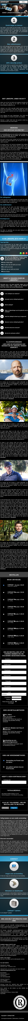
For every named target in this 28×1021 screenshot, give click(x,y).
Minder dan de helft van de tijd (11, 269)
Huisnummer (7, 675)
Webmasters (15, 1018)
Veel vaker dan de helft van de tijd (12, 264)
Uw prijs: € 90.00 (19, 606)
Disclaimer (11, 398)
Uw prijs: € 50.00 (19, 592)
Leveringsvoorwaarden (6, 1018)
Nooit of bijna (6, 271)
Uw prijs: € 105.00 (19, 614)
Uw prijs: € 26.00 (19, 585)
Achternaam (7, 664)
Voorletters (8, 659)
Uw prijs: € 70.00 (19, 599)
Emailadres (8, 697)
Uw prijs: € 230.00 (19, 635)
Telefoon (8, 699)
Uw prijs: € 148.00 (19, 621)
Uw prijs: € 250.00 (19, 643)
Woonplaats (7, 686)
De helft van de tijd (8, 267)
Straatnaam (7, 670)
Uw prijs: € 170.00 (19, 628)
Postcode (8, 681)
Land (9, 692)
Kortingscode (7, 780)
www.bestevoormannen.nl (10, 940)
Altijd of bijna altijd (7, 262)
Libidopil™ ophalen (14, 910)
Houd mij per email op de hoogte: (8, 702)
